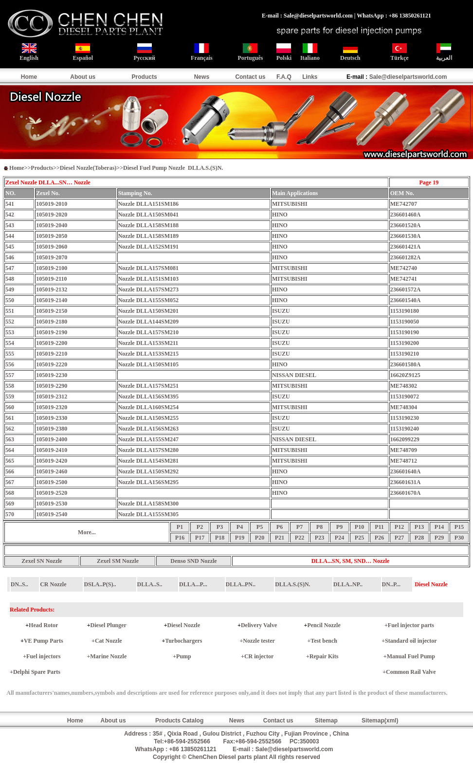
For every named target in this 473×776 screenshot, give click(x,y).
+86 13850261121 (193, 749)
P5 (259, 526)
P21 (279, 537)
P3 (220, 526)
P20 (259, 537)
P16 (179, 537)
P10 (359, 526)
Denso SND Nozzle (193, 561)
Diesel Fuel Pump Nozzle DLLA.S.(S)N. (173, 167)
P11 (379, 526)
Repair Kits (323, 656)
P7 (299, 526)
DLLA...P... (193, 584)
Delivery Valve (259, 625)
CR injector (258, 656)
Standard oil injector (411, 640)
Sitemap (326, 720)
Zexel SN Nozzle (41, 561)
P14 (439, 526)
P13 (419, 526)
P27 (399, 537)
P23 (319, 537)
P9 (339, 526)
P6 (279, 526)
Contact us (250, 76)
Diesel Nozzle (183, 625)
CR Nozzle (53, 584)
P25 (359, 537)
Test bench (323, 640)
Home (29, 76)
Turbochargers (183, 640)
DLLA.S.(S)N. (292, 584)
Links (309, 76)
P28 (419, 537)
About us (82, 76)
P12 (399, 526)
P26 (379, 537)
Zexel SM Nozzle (118, 561)
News (201, 76)
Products (144, 76)
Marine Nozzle (108, 656)
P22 (299, 537)
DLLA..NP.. (348, 584)
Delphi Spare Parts (36, 671)
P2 (200, 526)
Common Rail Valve (411, 671)
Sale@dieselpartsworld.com (408, 76)
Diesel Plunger (109, 625)
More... (87, 532)
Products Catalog (179, 720)
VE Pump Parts (43, 640)
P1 (180, 526)
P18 (219, 537)
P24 (339, 537)
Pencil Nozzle (323, 625)
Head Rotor (43, 625)
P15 (459, 526)
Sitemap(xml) (380, 720)
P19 (239, 537)
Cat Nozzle (108, 640)
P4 (239, 526)
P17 (199, 537)
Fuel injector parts (411, 625)
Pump (183, 656)
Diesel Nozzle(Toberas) (88, 167)
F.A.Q (283, 76)
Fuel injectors (43, 656)
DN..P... (391, 584)
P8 (319, 526)
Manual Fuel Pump (411, 656)
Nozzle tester (259, 640)
